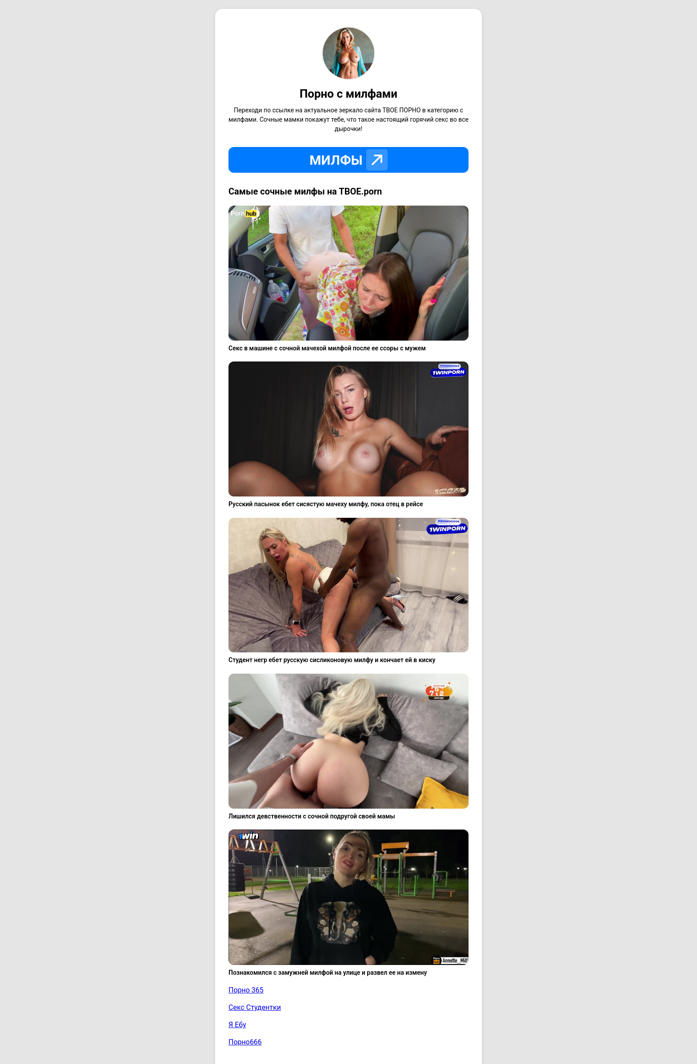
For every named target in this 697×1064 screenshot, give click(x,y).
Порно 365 (246, 990)
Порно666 (245, 1042)
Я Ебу (237, 1024)
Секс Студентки (254, 1007)
